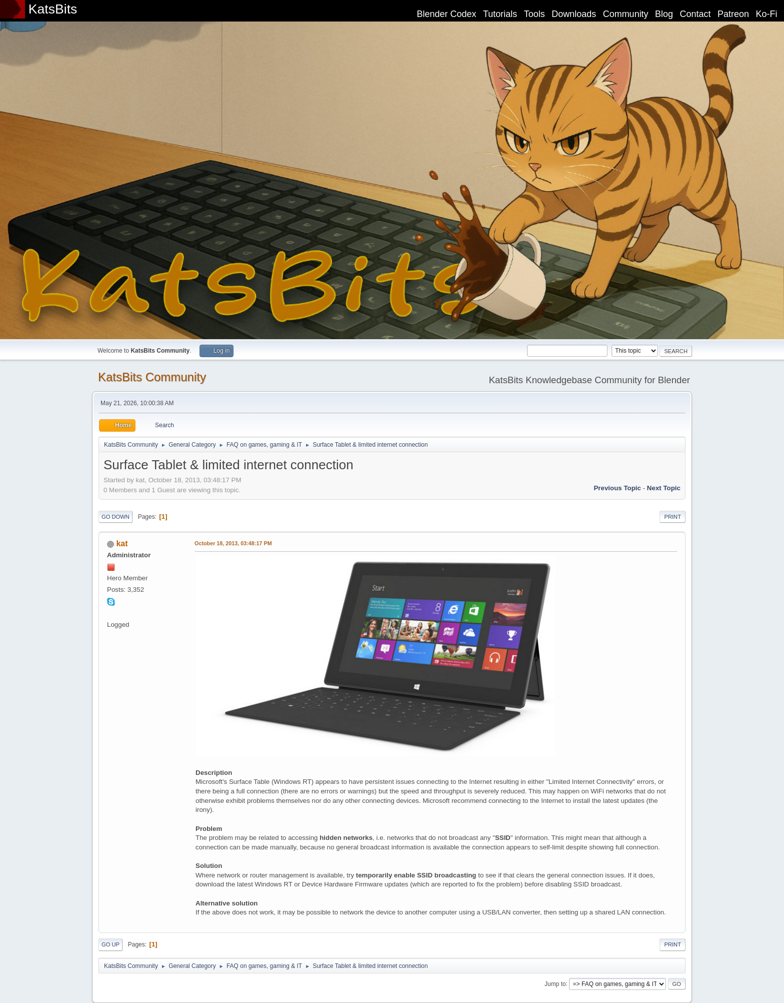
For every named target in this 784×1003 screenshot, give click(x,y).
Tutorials (500, 14)
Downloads (574, 14)
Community (625, 14)
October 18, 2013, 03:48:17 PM (233, 543)
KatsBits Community (152, 377)
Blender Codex (446, 14)
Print (672, 517)
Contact (695, 14)
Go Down (116, 517)
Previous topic (617, 488)
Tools (534, 14)
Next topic (663, 488)
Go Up (111, 944)
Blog (664, 14)
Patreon (733, 14)
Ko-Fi (767, 14)
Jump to (555, 983)
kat (122, 543)
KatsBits (53, 9)
